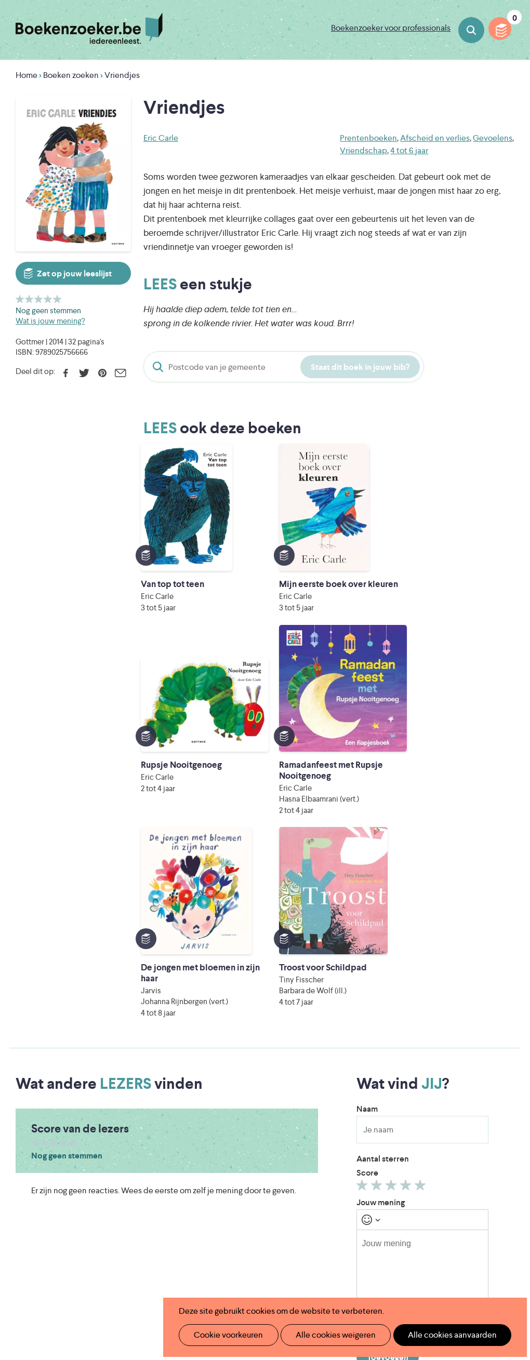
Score (367, 822)
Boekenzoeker (89, 28)
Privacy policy (488, 1082)
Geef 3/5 (38, 299)
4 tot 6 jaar (409, 150)
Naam (367, 758)
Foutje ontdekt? (216, 1184)
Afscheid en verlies (435, 137)
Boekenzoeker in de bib (230, 1118)
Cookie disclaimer (481, 1095)
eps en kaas (450, 1274)
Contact (313, 1168)
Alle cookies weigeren (325, 1334)
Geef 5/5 (57, 299)
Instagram (505, 1128)
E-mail (120, 373)
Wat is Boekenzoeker (226, 1084)
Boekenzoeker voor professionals (391, 27)
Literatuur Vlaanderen (244, 1230)
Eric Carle (160, 137)
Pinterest (102, 373)
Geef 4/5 (48, 299)
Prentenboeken (368, 137)
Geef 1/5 (20, 299)
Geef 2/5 (29, 299)
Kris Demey (355, 1274)
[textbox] (422, 928)
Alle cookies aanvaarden (434, 1334)
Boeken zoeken (471, 30)
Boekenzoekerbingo (224, 1134)
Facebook (66, 373)
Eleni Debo (264, 1274)
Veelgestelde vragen (223, 1168)
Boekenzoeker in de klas (231, 1101)
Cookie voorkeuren (224, 1334)
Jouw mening (380, 851)
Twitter (84, 373)
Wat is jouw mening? (50, 321)
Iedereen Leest (336, 1215)
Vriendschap (363, 150)
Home (26, 75)
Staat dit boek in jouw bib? (360, 367)
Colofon (313, 1151)
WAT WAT (280, 1259)
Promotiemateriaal (220, 1151)
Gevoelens (492, 137)
